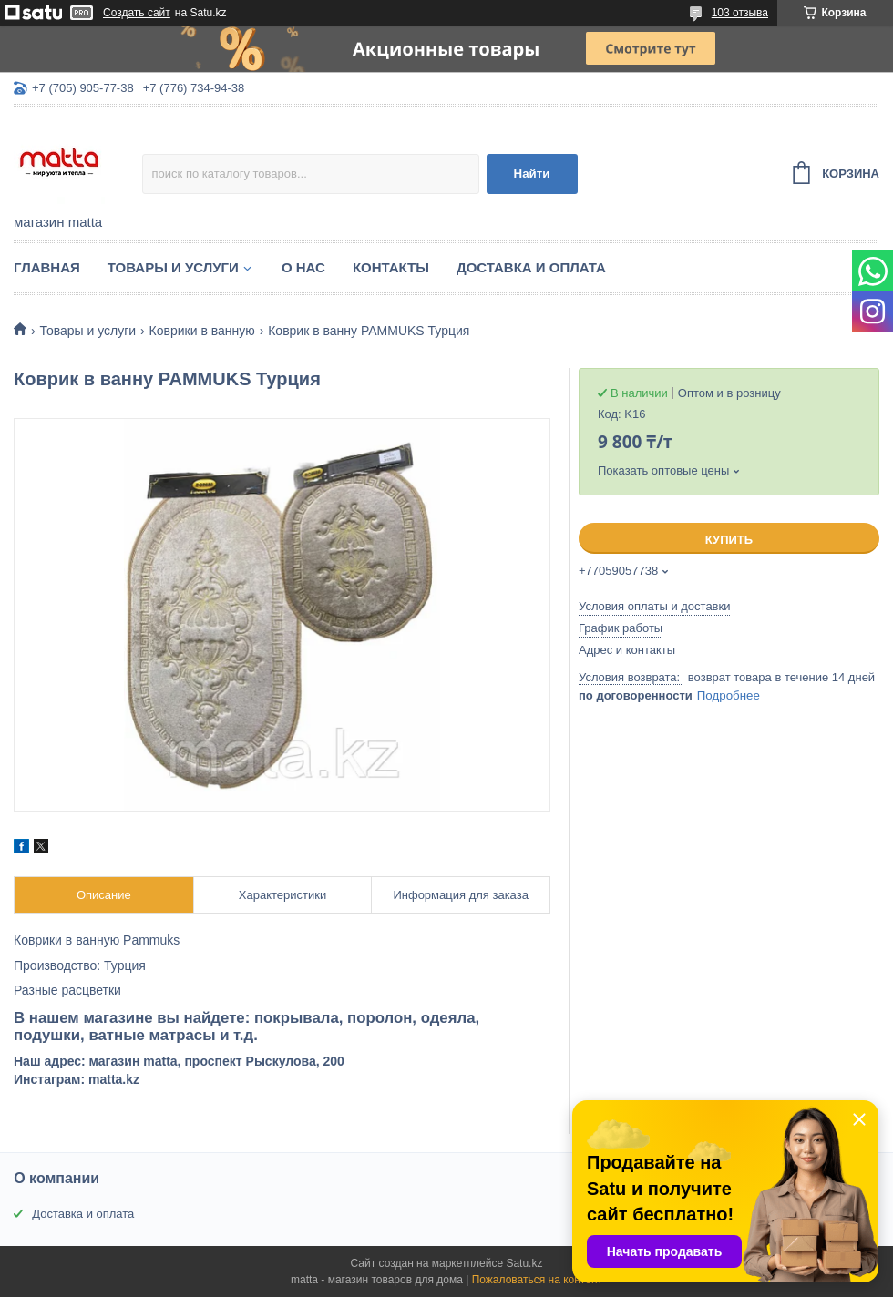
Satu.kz (524, 1263)
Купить (729, 539)
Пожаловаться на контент (537, 1279)
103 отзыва (740, 12)
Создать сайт (136, 12)
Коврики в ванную (202, 330)
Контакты (391, 267)
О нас (303, 267)
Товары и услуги (173, 267)
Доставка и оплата (531, 267)
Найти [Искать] (532, 173)
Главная (47, 267)
